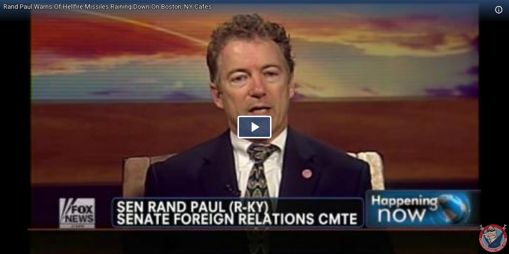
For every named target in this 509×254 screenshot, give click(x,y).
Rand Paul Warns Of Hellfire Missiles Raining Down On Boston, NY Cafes (108, 6)
